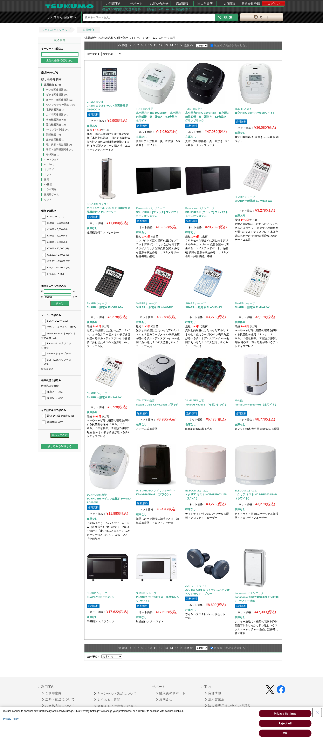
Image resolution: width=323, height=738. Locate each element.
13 (166, 45)
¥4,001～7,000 (55, 242)
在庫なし (52, 398)
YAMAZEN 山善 (145, 400)
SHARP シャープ (56, 353)
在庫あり (52, 391)
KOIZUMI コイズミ (98, 204)
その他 (239, 400)
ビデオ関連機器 (57, 94)
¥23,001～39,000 (56, 261)
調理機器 (53, 134)
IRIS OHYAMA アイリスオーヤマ (155, 490)
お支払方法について (58, 705)
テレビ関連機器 (57, 89)
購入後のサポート (171, 693)
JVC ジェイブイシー (59, 327)
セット (48, 199)
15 (176, 45)
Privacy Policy (11, 718)
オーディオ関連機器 (59, 99)
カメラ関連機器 (57, 114)
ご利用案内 (113, 3)
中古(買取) (228, 3)
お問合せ (164, 699)
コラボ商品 (50, 189)
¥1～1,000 (53, 216)
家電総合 (88, 29)
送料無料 (52, 422)
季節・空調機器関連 (59, 149)
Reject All (285, 723)
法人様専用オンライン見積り (228, 705)
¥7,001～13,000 (55, 248)
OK (285, 733)
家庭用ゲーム (52, 194)
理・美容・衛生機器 (59, 144)
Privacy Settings (285, 713)
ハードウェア (52, 159)
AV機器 (48, 184)
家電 (47, 179)
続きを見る (47, 369)
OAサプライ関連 (57, 129)
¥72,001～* (53, 274)
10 (150, 45)
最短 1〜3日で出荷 (58, 416)
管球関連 (53, 154)
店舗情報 (182, 3)
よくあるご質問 (107, 699)
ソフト (48, 174)
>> (191, 45)
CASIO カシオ (95, 101)
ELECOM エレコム (196, 490)
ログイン (273, 3)
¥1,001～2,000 (55, 223)
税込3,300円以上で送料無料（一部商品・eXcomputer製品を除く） (148, 9)
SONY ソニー (55, 321)
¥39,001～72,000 (56, 267)
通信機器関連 (56, 124)
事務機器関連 (56, 119)
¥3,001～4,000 (55, 235)
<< (120, 45)
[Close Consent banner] (317, 712)
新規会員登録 (250, 3)
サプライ (49, 169)
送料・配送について (58, 699)
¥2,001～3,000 (55, 229)
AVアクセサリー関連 (60, 104)
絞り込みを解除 (51, 79)
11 (155, 45)
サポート (136, 3)
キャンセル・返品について (115, 693)
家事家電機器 (55, 139)
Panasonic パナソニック (150, 208)
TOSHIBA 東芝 (144, 108)
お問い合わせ (159, 3)
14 (171, 45)
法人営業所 (205, 3)
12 (160, 45)
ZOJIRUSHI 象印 (97, 494)
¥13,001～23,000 (56, 255)
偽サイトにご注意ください (115, 706)
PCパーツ (49, 164)
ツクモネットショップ (56, 29)
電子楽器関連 (55, 109)
